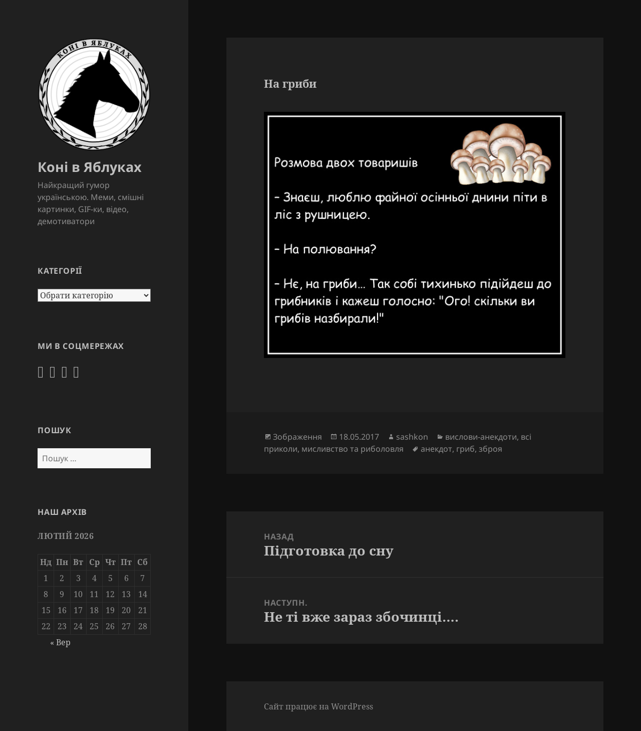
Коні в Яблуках (90, 166)
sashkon (412, 436)
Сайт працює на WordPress (318, 706)
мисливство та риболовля (352, 448)
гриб (465, 448)
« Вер (60, 642)
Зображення (297, 436)
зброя (490, 448)
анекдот (436, 448)
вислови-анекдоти (481, 436)
